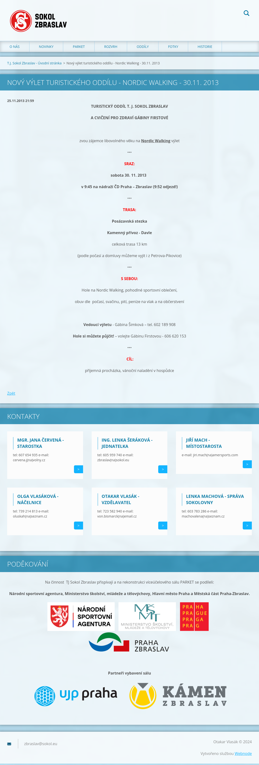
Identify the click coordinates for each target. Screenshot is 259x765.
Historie (205, 47)
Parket (79, 47)
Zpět (11, 394)
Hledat (246, 14)
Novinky (46, 47)
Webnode (243, 755)
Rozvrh (110, 47)
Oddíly (143, 47)
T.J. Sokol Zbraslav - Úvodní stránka (34, 64)
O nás (15, 47)
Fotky (173, 47)
